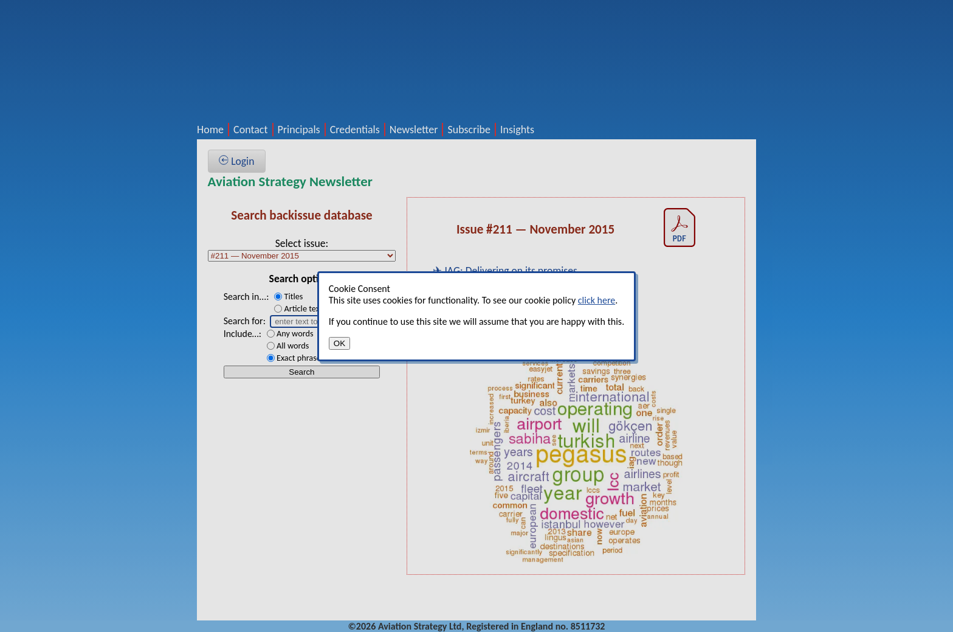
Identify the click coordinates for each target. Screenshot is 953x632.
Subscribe (468, 129)
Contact (250, 129)
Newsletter (414, 129)
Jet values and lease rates (499, 336)
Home (210, 129)
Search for (243, 321)
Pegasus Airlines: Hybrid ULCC (508, 292)
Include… (241, 333)
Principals (299, 129)
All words (293, 345)
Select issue (300, 243)
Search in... (245, 296)
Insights (517, 129)
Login (236, 161)
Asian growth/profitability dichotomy (524, 314)
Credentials (355, 129)
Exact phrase (299, 357)
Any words (295, 333)
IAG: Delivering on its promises (510, 270)
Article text (303, 308)
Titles (293, 296)
